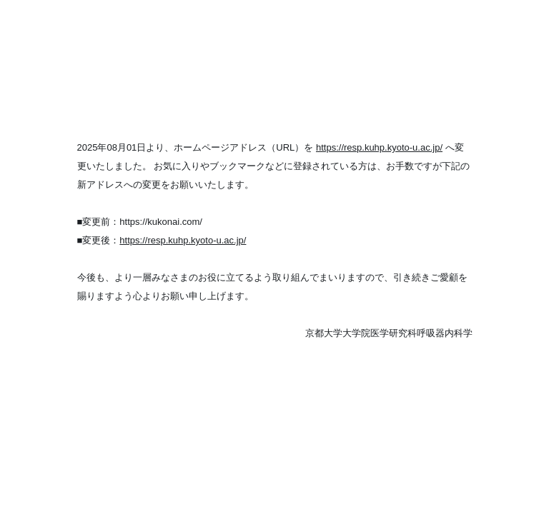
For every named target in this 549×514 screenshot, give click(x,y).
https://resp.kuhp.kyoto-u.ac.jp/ (379, 147)
